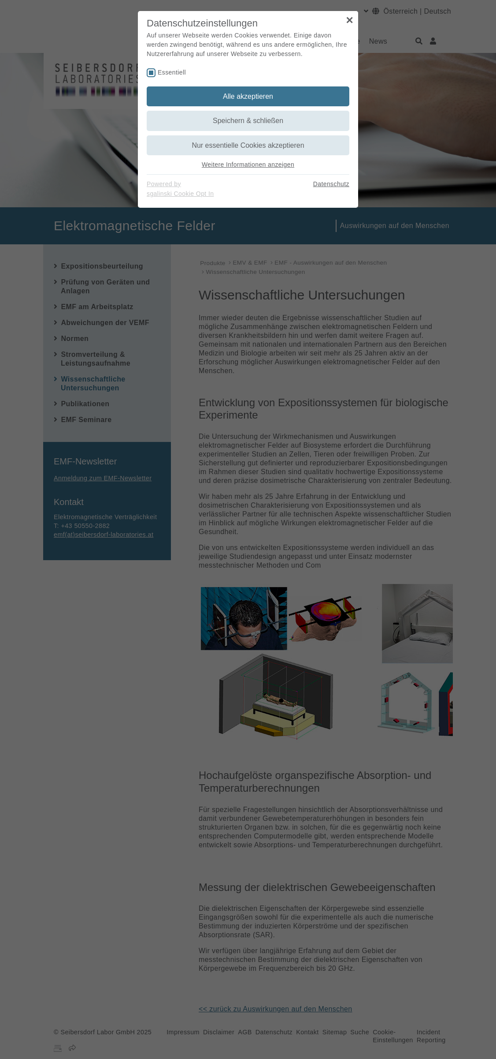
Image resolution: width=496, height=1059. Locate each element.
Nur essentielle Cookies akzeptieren (248, 145)
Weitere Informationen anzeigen (248, 164)
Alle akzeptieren (248, 96)
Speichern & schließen (248, 120)
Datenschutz (331, 183)
